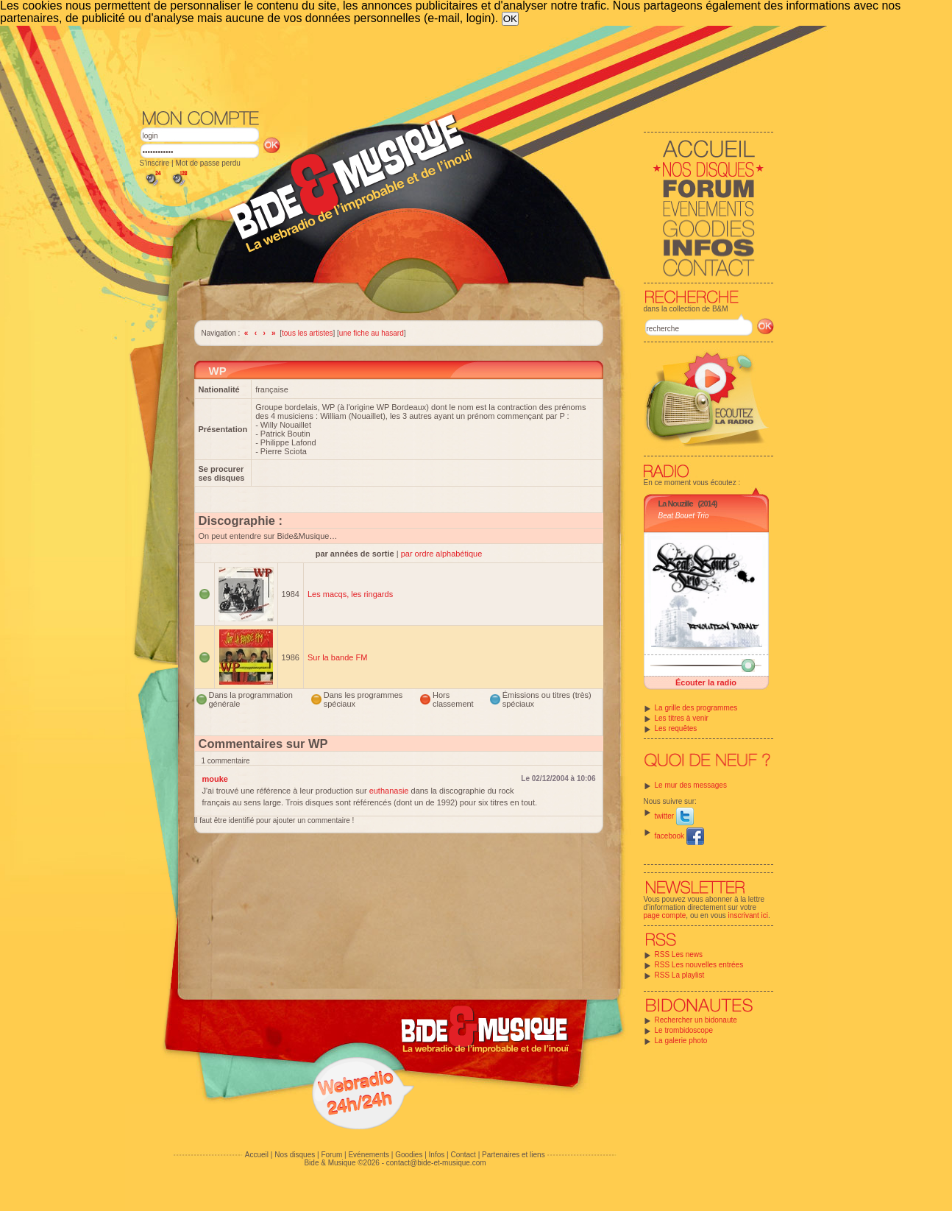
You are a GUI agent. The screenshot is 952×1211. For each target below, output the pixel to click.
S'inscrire (155, 163)
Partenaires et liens (513, 1155)
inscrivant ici (748, 915)
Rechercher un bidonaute (696, 1020)
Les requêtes (676, 728)
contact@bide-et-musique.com (436, 1163)
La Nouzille (675, 503)
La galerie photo (681, 1041)
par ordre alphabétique (442, 553)
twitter (674, 816)
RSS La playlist (680, 975)
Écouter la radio (705, 682)
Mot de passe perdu (207, 163)
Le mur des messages (691, 785)
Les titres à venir (681, 718)
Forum (331, 1155)
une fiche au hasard (371, 333)
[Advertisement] (457, 66)
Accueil (257, 1155)
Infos (437, 1155)
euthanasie (389, 790)
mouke (215, 778)
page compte (665, 915)
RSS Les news (679, 954)
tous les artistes (307, 333)
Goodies (408, 1155)
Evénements (368, 1155)
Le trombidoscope (684, 1030)
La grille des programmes (696, 708)
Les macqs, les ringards (350, 594)
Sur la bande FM (337, 657)
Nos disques (294, 1155)
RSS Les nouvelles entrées (699, 965)
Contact (462, 1155)
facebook (679, 836)
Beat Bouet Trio (683, 516)
